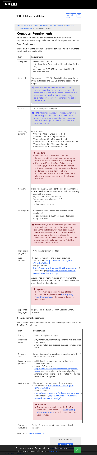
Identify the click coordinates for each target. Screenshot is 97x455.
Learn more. (55, 451)
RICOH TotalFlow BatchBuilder (30, 16)
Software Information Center (27, 26)
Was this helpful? (65, 440)
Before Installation (25, 28)
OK (77, 450)
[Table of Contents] (68, 15)
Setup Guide (70, 26)
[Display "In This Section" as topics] (79, 15)
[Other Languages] (73, 15)
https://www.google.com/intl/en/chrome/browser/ (56, 268)
